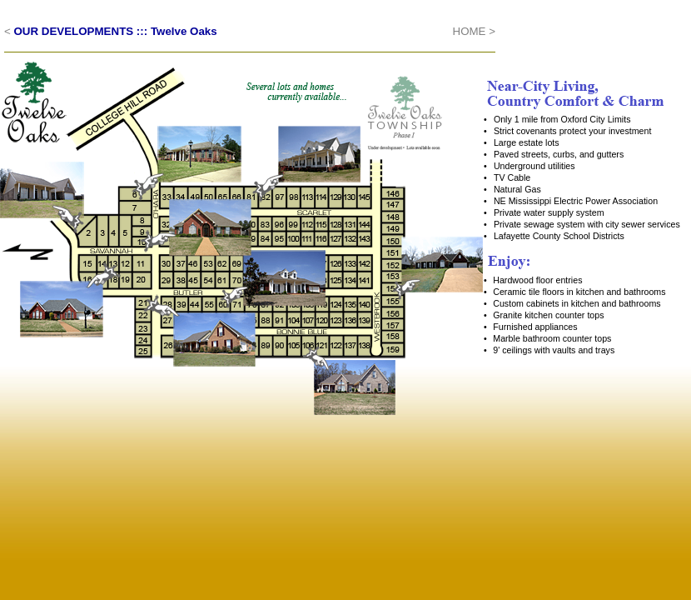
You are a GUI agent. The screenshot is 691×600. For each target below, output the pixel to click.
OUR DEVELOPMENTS (74, 31)
